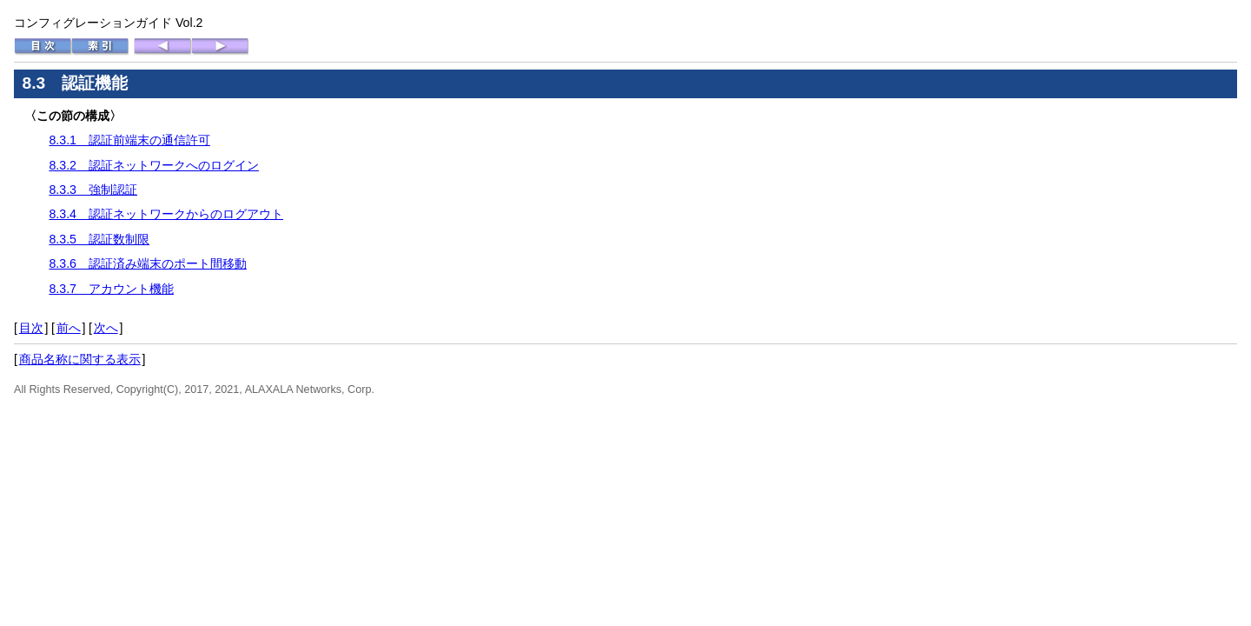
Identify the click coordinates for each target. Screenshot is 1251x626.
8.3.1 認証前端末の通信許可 (129, 140)
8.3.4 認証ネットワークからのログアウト (166, 214)
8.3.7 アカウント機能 (111, 289)
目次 (31, 328)
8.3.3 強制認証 (93, 189)
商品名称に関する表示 (80, 359)
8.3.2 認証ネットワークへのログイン (154, 165)
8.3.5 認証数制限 (99, 239)
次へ (106, 328)
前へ (68, 328)
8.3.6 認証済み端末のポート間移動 (148, 263)
